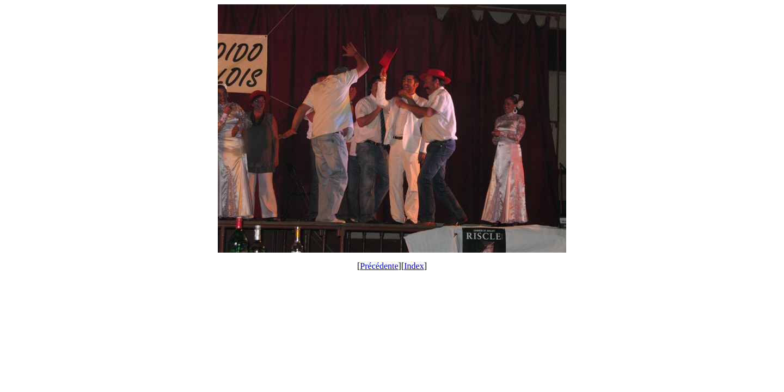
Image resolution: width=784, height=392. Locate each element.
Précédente (379, 266)
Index (414, 266)
